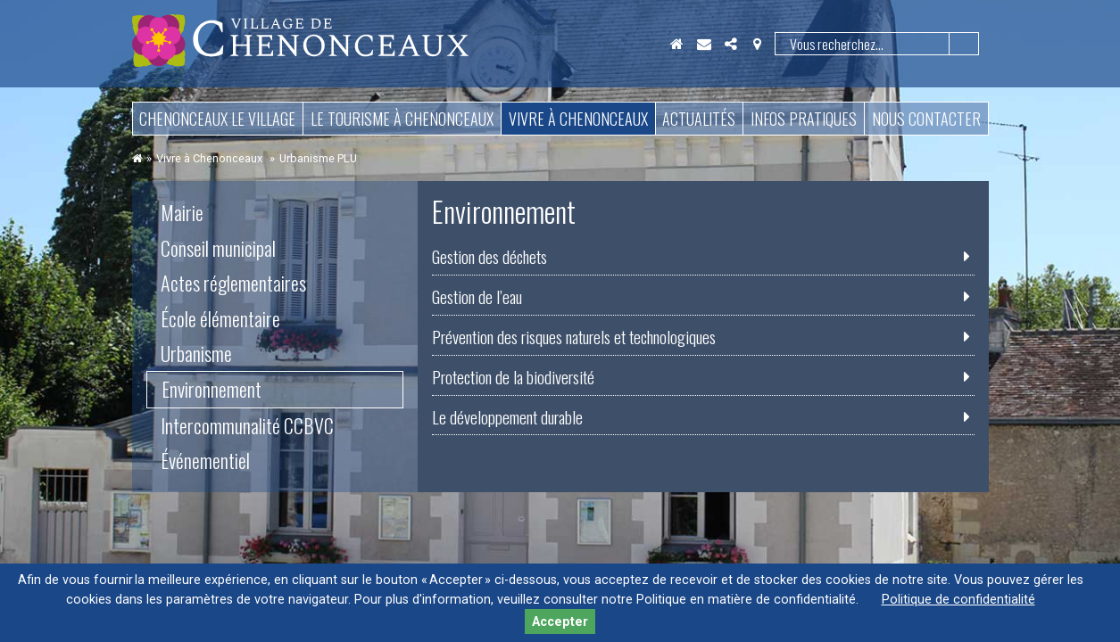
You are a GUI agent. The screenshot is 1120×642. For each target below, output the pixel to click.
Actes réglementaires (233, 282)
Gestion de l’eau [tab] (477, 296)
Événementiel (205, 460)
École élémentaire (220, 318)
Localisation (757, 44)
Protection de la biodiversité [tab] (513, 377)
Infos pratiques (804, 118)
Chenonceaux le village (217, 118)
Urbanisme (196, 353)
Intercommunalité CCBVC (247, 425)
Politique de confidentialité (958, 599)
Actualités (698, 118)
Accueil (677, 44)
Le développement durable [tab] (507, 417)
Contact (704, 44)
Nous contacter (926, 118)
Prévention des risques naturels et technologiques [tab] (574, 337)
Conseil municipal (218, 248)
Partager (731, 44)
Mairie (182, 212)
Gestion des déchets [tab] (489, 256)
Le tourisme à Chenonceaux (402, 118)
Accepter (560, 622)
